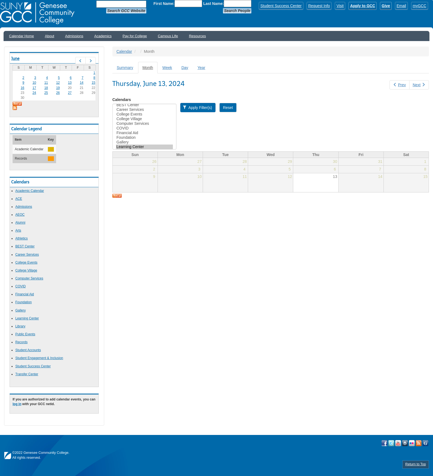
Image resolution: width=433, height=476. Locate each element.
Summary (125, 67)
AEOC (20, 215)
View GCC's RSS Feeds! (419, 443)
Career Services (27, 254)
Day (184, 67)
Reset (228, 107)
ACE (18, 199)
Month (150, 69)
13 (69, 83)
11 (46, 83)
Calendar (124, 51)
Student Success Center (281, 6)
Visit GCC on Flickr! (412, 443)
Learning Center (27, 318)
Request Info (319, 6)
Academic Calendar (29, 191)
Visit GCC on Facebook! (384, 443)
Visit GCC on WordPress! (405, 443)
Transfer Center (26, 374)
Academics (103, 36)
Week (167, 67)
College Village (26, 270)
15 (93, 83)
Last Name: (213, 3)
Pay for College (135, 36)
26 (58, 93)
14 (81, 83)
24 (34, 93)
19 (58, 88)
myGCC (419, 6)
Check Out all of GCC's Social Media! (425, 443)
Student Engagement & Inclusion (39, 358)
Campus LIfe (168, 36)
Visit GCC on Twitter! (391, 443)
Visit (340, 6)
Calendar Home (21, 36)
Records (21, 342)
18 (46, 88)
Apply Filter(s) (197, 107)
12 (58, 83)
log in (17, 404)
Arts (18, 230)
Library (20, 326)
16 (22, 88)
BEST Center (24, 246)
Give (386, 6)
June (15, 58)
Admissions (74, 36)
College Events (26, 262)
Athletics (21, 238)
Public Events (25, 334)
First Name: (164, 3)
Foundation (23, 302)
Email (401, 6)
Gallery (20, 310)
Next (419, 85)
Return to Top (415, 464)
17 (34, 88)
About (49, 36)
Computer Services (29, 278)
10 (34, 83)
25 (46, 93)
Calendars (121, 99)
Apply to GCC (362, 6)
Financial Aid (24, 294)
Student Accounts (28, 350)
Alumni (20, 222)
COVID (20, 286)
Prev (399, 85)
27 (69, 93)
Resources (197, 36)
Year (201, 67)
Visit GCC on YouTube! (398, 443)
